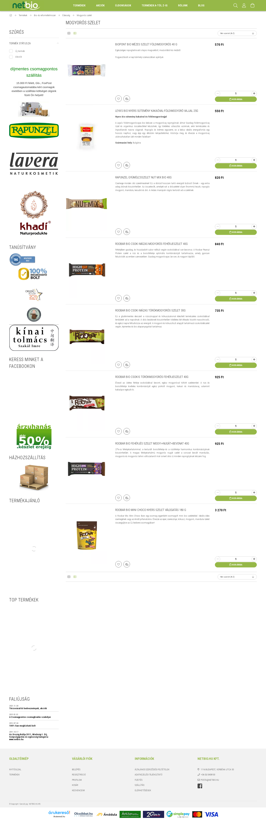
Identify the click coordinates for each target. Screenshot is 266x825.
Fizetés (138, 780)
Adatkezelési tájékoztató (148, 774)
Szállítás (139, 785)
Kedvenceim (78, 790)
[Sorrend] (237, 33)
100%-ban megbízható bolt (22, 726)
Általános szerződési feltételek (152, 769)
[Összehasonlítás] (127, 98)
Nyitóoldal (15, 769)
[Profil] (244, 5)
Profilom (77, 780)
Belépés (76, 769)
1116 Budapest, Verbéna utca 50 (217, 769)
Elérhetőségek (143, 790)
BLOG (201, 5)
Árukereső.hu (59, 816)
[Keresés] (235, 5)
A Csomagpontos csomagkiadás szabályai (30, 717)
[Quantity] (236, 93)
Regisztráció (79, 774)
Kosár (75, 785)
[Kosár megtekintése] (252, 5)
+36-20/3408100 (208, 774)
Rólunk (182, 5)
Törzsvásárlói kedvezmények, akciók (28, 708)
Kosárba (237, 99)
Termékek (14, 774)
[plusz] (254, 93)
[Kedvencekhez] (118, 98)
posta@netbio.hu (210, 780)
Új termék (20, 51)
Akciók (18, 56)
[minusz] (217, 93)
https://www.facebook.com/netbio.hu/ (200, 786)
